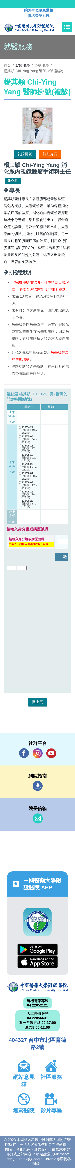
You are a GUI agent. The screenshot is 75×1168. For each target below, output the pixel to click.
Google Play (37, 950)
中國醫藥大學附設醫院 (37, 987)
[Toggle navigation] (67, 27)
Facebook (24, 753)
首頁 (7, 66)
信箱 (38, 818)
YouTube (51, 753)
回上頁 (37, 702)
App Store (37, 962)
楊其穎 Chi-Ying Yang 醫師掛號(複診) (33, 71)
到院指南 (38, 786)
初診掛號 (25, 154)
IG (38, 753)
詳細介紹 (50, 154)
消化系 (13, 180)
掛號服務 (41, 66)
